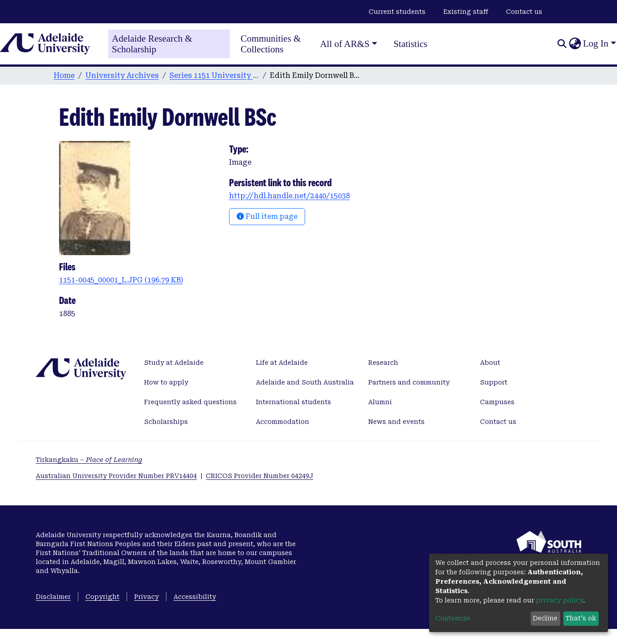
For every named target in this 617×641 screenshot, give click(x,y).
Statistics (410, 43)
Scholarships (166, 421)
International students (293, 402)
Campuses (497, 402)
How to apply (166, 382)
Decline (545, 618)
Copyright (102, 596)
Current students (397, 11)
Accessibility (195, 596)
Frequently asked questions (190, 402)
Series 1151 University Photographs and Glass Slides (214, 75)
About (490, 362)
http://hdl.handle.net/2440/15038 (289, 196)
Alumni (380, 402)
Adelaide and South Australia (305, 382)
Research (383, 362)
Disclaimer (53, 596)
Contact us (524, 11)
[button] (574, 43)
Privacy (146, 596)
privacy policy (559, 600)
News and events (396, 421)
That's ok (581, 618)
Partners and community (409, 382)
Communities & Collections (271, 44)
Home (64, 75)
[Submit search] (561, 43)
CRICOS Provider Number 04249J (259, 475)
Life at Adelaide (282, 362)
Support (493, 382)
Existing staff (465, 11)
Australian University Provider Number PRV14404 (116, 475)
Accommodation (282, 421)
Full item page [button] (267, 216)
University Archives (122, 75)
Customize (452, 618)
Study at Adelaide (174, 362)
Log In (595, 43)
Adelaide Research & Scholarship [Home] (152, 44)
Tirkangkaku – (89, 459)
